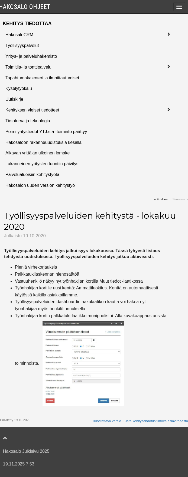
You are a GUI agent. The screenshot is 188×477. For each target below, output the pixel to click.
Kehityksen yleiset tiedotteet (32, 110)
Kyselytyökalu (18, 88)
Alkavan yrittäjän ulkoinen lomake (37, 153)
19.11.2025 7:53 (18, 464)
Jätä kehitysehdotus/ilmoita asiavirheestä (156, 421)
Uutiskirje (14, 99)
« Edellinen (161, 199)
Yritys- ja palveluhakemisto (31, 56)
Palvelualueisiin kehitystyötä (32, 174)
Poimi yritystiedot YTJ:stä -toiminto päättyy (46, 131)
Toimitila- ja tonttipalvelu (28, 67)
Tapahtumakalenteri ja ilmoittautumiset (42, 78)
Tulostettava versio (106, 421)
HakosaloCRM (19, 34)
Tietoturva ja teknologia (27, 121)
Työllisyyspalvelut (22, 45)
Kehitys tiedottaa (27, 23)
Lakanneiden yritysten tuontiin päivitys (42, 163)
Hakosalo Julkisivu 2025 (26, 451)
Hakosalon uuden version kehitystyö (40, 185)
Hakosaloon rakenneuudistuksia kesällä (43, 142)
